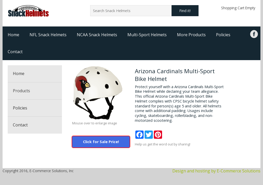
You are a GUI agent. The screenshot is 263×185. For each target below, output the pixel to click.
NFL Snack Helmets (48, 35)
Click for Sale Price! (101, 141)
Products (21, 91)
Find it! (185, 10)
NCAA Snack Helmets (97, 35)
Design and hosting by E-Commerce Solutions (216, 171)
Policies (223, 35)
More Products (191, 35)
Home (13, 35)
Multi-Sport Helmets (147, 35)
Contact (15, 51)
